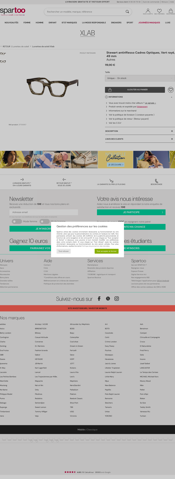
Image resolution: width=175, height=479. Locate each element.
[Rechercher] (127, 11)
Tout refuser (63, 251)
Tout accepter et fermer (107, 251)
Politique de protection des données (96, 246)
